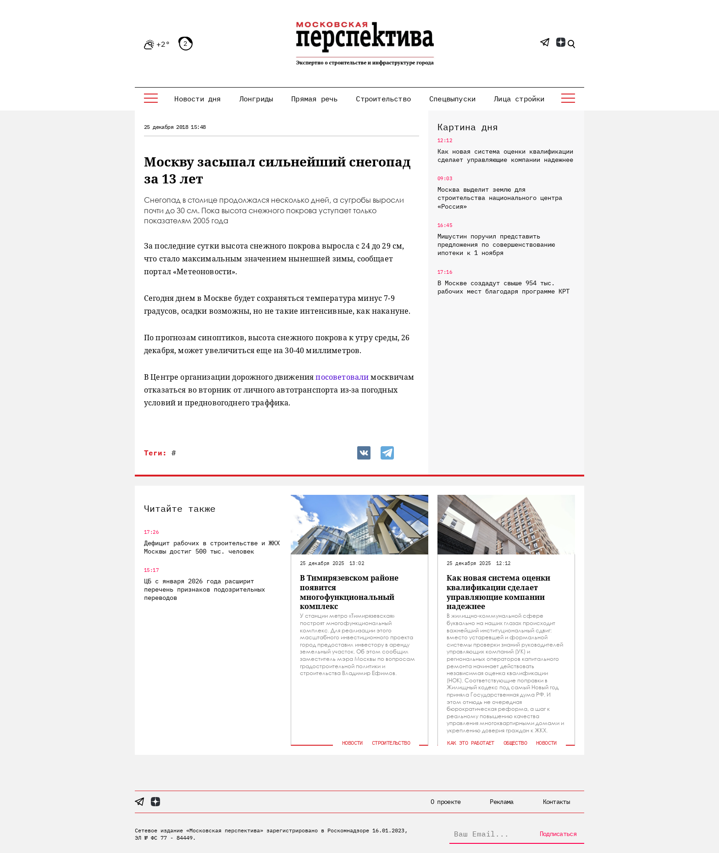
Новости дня (197, 98)
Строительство (383, 98)
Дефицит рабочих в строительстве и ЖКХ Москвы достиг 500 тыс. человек (212, 547)
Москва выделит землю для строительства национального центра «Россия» (499, 197)
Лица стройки (519, 98)
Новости (352, 742)
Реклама (501, 802)
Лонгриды (256, 98)
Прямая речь (314, 98)
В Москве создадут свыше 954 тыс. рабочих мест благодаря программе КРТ (503, 287)
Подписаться (558, 834)
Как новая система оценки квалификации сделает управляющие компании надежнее (505, 155)
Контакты (556, 802)
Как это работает (470, 742)
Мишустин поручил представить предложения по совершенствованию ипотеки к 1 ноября (496, 244)
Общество (515, 742)
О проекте (446, 802)
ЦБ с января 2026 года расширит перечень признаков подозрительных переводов (204, 589)
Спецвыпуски (452, 98)
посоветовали (342, 377)
